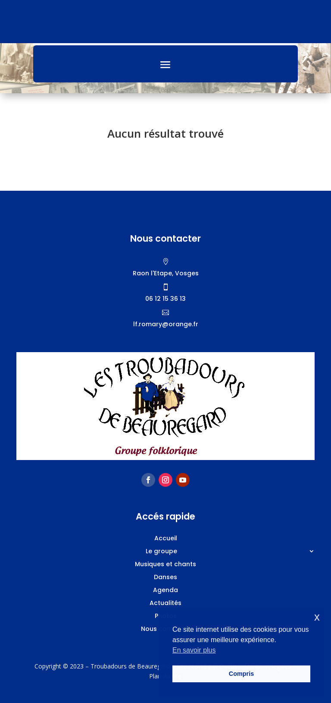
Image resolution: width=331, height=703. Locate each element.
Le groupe (161, 551)
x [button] (317, 617)
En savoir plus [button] (194, 650)
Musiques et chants (165, 564)
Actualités (165, 603)
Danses (165, 577)
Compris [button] (241, 673)
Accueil (165, 538)
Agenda (165, 590)
